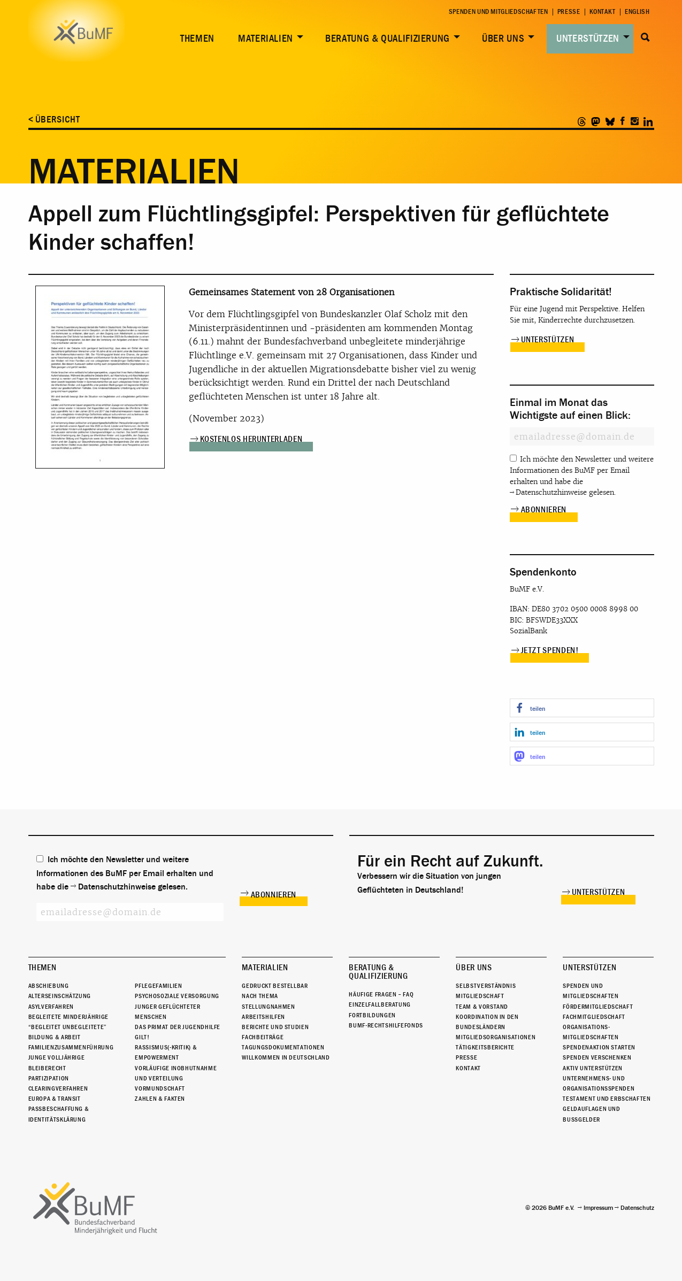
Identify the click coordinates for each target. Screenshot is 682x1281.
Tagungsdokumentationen (283, 1047)
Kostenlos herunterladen (251, 439)
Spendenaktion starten (599, 1047)
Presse (568, 12)
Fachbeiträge (262, 1037)
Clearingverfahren (58, 1088)
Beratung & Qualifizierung (387, 38)
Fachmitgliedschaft (594, 1017)
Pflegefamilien (158, 985)
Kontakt (602, 12)
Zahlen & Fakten (160, 1098)
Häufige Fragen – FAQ (381, 994)
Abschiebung (48, 985)
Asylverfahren (51, 1006)
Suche (646, 37)
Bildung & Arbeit (54, 1037)
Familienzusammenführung (71, 1047)
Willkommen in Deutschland (285, 1058)
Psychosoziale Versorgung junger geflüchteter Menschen (177, 1006)
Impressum (598, 1207)
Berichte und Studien (275, 1027)
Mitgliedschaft (480, 996)
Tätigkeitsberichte (485, 1047)
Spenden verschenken (597, 1058)
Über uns (503, 38)
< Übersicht (54, 119)
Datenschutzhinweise (551, 492)
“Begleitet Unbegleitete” (67, 1027)
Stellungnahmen (268, 1006)
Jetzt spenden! (550, 650)
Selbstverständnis (486, 985)
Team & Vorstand (482, 1006)
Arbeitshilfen (263, 1017)
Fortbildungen (372, 1015)
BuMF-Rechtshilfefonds (386, 1025)
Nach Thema (260, 996)
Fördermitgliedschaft (598, 1006)
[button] (582, 708)
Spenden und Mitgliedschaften (498, 12)
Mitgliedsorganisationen (495, 1037)
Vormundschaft (160, 1088)
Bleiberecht (47, 1068)
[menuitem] (195, 38)
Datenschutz (637, 1207)
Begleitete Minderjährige (68, 1017)
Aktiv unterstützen (593, 1068)
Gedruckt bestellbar (275, 985)
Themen (197, 38)
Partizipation (48, 1078)
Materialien (265, 38)
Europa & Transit (54, 1098)
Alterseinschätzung (59, 996)
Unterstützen (587, 38)
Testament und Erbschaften (606, 1098)
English (637, 12)
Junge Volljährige (56, 1058)
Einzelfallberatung (380, 1004)
